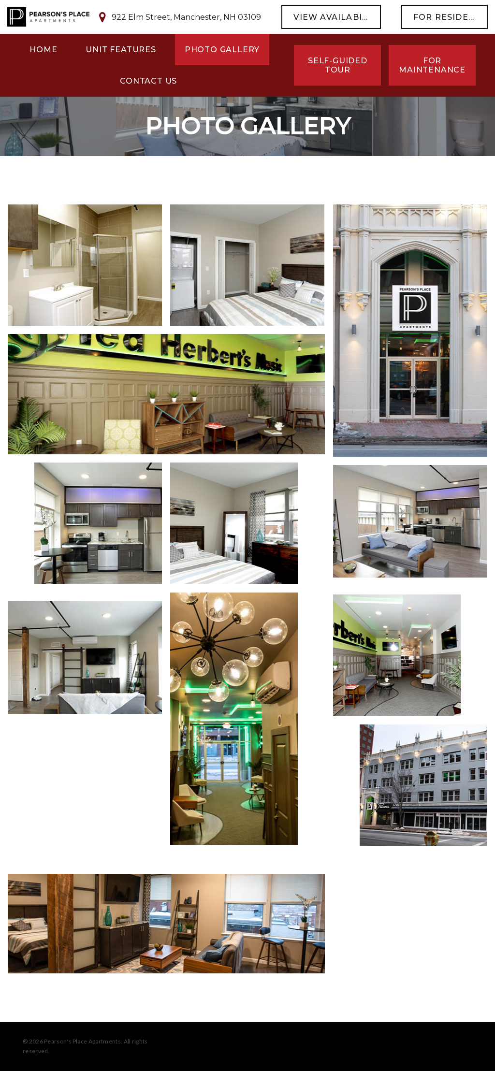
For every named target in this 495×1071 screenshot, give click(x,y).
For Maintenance (432, 65)
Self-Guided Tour (337, 65)
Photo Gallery (222, 49)
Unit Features (121, 49)
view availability (336, 17)
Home (43, 49)
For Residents (450, 17)
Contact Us (148, 81)
